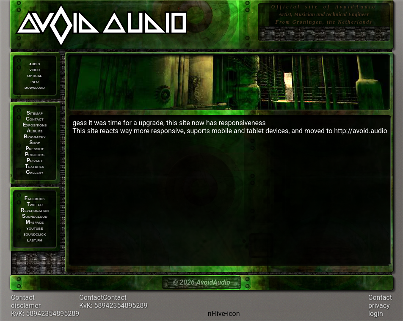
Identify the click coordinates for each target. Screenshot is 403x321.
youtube (34, 228)
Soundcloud (34, 216)
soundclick (34, 234)
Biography (34, 137)
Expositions (34, 125)
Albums (34, 131)
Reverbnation (35, 210)
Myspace (35, 222)
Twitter (35, 204)
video (34, 69)
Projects (34, 154)
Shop (34, 142)
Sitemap (35, 113)
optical (34, 75)
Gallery (34, 172)
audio (34, 63)
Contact (34, 119)
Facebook (35, 198)
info (34, 81)
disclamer (26, 306)
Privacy (35, 160)
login (375, 314)
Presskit (35, 148)
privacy (379, 306)
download (35, 87)
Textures (34, 166)
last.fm (34, 240)
